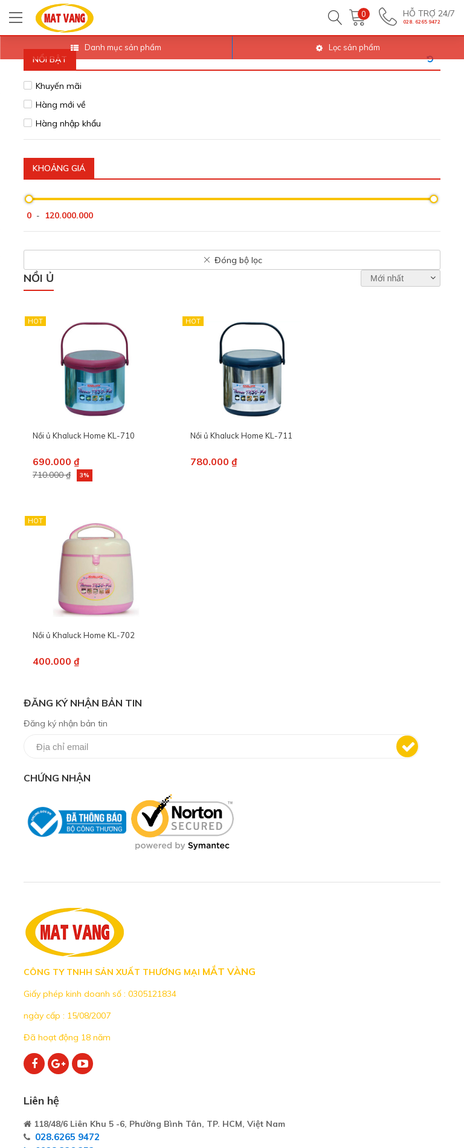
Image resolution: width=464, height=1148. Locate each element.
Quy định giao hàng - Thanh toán (371, 1000)
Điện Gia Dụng (198, 954)
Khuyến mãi (59, 85)
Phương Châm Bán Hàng (75, 974)
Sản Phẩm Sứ (197, 1013)
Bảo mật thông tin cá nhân (369, 1046)
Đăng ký (389, 560)
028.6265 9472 (285, 779)
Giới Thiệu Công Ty (63, 954)
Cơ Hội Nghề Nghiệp (66, 993)
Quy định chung (345, 974)
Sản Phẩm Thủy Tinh (213, 1033)
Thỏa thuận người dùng (362, 954)
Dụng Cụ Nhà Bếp (206, 993)
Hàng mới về (61, 104)
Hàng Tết (189, 1072)
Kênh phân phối (56, 1033)
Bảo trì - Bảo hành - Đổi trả (370, 1026)
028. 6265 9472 (421, 24)
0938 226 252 (282, 792)
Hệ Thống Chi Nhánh (66, 1013)
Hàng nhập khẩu (68, 123)
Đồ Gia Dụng (195, 974)
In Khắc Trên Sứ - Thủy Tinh (227, 1052)
